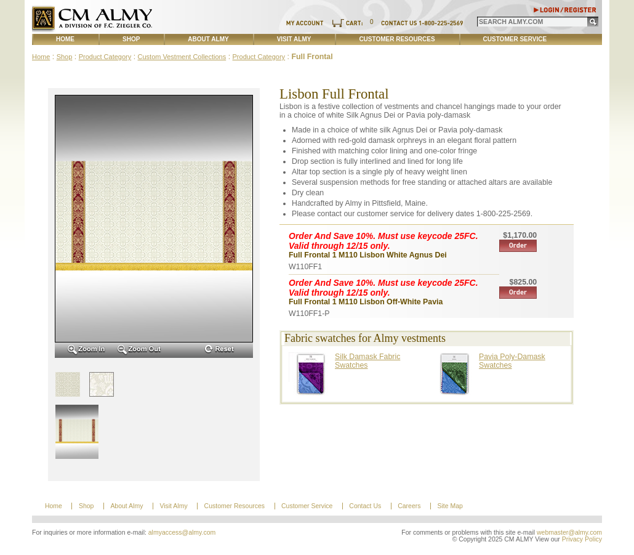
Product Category (105, 56)
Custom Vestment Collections (182, 56)
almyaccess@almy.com (182, 532)
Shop (131, 39)
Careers (409, 506)
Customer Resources (397, 39)
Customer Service (515, 39)
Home (65, 39)
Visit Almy (294, 39)
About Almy (208, 39)
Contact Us (365, 506)
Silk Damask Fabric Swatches (367, 361)
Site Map (449, 506)
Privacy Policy (582, 539)
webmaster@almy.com (569, 532)
